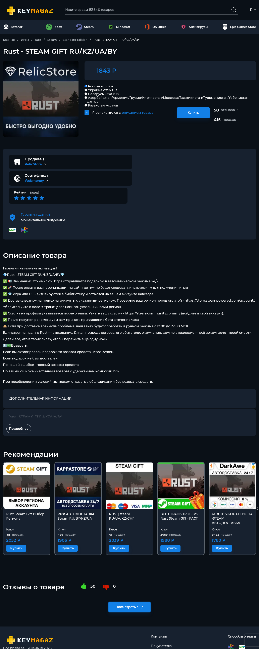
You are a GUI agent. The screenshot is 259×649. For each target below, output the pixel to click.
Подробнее (19, 412)
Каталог (12, 27)
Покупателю (161, 630)
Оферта (157, 639)
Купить (193, 112)
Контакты (159, 620)
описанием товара (137, 113)
